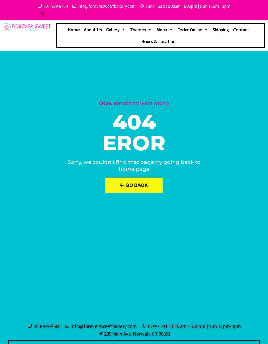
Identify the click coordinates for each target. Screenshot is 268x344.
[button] (43, 14)
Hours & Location (158, 41)
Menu (164, 30)
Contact (241, 30)
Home (74, 30)
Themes (141, 30)
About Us (93, 30)
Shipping (221, 30)
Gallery (116, 30)
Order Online (192, 30)
